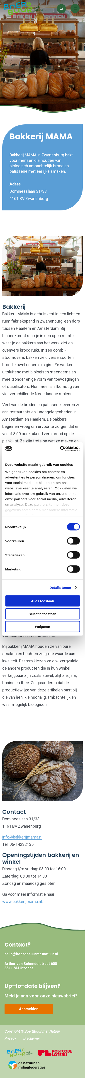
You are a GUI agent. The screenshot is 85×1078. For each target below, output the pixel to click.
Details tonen (60, 587)
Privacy (10, 1038)
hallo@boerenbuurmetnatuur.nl (31, 954)
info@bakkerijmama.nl (22, 837)
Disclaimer (31, 1038)
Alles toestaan (42, 601)
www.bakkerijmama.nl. (22, 901)
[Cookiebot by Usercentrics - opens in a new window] (60, 448)
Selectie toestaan (42, 614)
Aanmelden (28, 1009)
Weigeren (42, 627)
